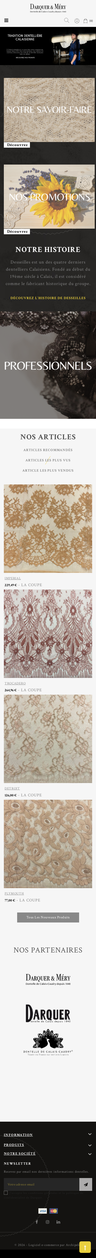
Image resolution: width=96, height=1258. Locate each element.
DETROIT (12, 788)
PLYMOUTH (14, 893)
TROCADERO (15, 683)
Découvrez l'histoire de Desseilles (48, 298)
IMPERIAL (13, 578)
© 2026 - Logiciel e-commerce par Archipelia (48, 1245)
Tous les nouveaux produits (48, 917)
